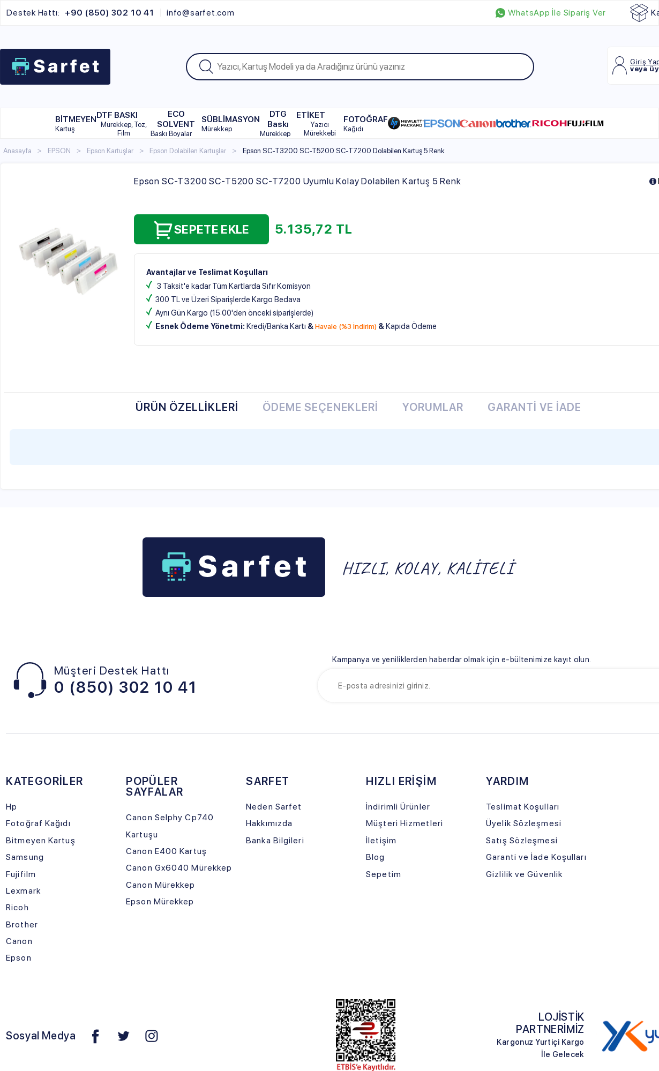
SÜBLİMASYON (230, 123)
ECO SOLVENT (173, 123)
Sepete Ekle (201, 229)
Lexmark (23, 891)
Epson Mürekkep (160, 901)
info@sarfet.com (201, 13)
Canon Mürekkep (160, 885)
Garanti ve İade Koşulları (536, 857)
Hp (11, 807)
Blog (375, 857)
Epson (19, 958)
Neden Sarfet (274, 807)
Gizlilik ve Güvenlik (524, 874)
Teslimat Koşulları (522, 807)
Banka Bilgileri (275, 840)
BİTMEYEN (75, 123)
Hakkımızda (269, 823)
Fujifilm (21, 874)
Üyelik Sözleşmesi (523, 823)
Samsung (25, 857)
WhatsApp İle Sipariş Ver (551, 13)
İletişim (381, 840)
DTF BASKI (123, 123)
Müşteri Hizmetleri (404, 823)
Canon (19, 941)
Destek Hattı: (80, 13)
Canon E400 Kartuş (166, 851)
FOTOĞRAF (365, 123)
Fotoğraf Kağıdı (38, 823)
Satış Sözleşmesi (522, 840)
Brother (22, 924)
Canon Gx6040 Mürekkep (179, 868)
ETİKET (319, 123)
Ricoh (17, 907)
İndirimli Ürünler (398, 807)
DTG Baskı (275, 123)
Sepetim (383, 874)
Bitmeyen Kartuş (40, 840)
